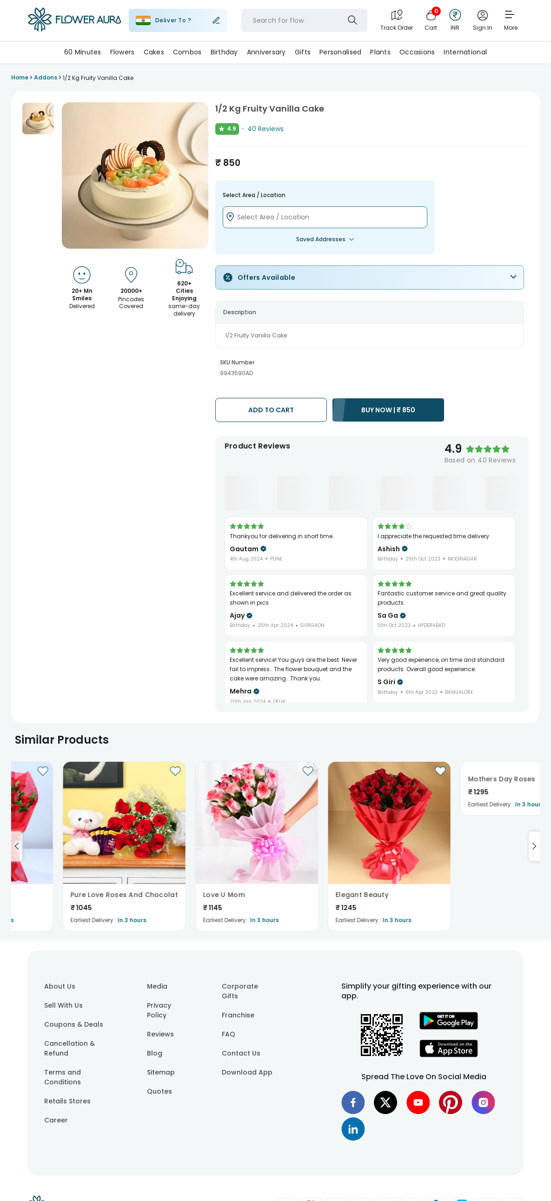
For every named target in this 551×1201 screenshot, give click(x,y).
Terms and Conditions (62, 1077)
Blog (154, 1053)
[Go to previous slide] (16, 846)
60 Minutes (82, 52)
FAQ (228, 1034)
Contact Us (241, 1053)
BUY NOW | (388, 410)
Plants (380, 52)
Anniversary (266, 52)
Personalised (340, 52)
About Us (59, 986)
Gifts (303, 52)
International (465, 52)
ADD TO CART (271, 410)
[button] (38, 118)
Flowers (122, 52)
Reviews (160, 1034)
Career (56, 1120)
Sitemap (161, 1072)
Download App (247, 1072)
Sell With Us (63, 1005)
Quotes (159, 1091)
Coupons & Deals (73, 1024)
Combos (187, 52)
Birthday (224, 52)
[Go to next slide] (534, 846)
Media (157, 986)
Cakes (154, 52)
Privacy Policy (159, 1010)
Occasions (417, 52)
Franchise (238, 1015)
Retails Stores (67, 1101)
